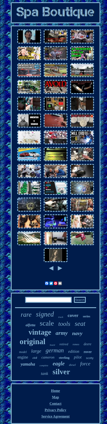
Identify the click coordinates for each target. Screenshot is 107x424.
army (62, 333)
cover (73, 315)
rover (88, 352)
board (52, 345)
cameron (47, 357)
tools (64, 323)
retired (63, 344)
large (36, 351)
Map (55, 397)
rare (26, 314)
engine (22, 357)
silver (61, 372)
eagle (59, 363)
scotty (90, 358)
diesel (72, 364)
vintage (39, 332)
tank (44, 373)
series (86, 316)
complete (43, 365)
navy (77, 333)
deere (87, 344)
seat (80, 323)
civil (34, 357)
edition (73, 351)
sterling (64, 357)
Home (55, 391)
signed (45, 314)
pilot (78, 357)
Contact (55, 403)
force (85, 363)
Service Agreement (55, 416)
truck (60, 317)
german (55, 350)
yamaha (28, 364)
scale (47, 323)
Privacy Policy (55, 410)
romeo (76, 344)
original (32, 341)
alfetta (30, 325)
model (23, 352)
